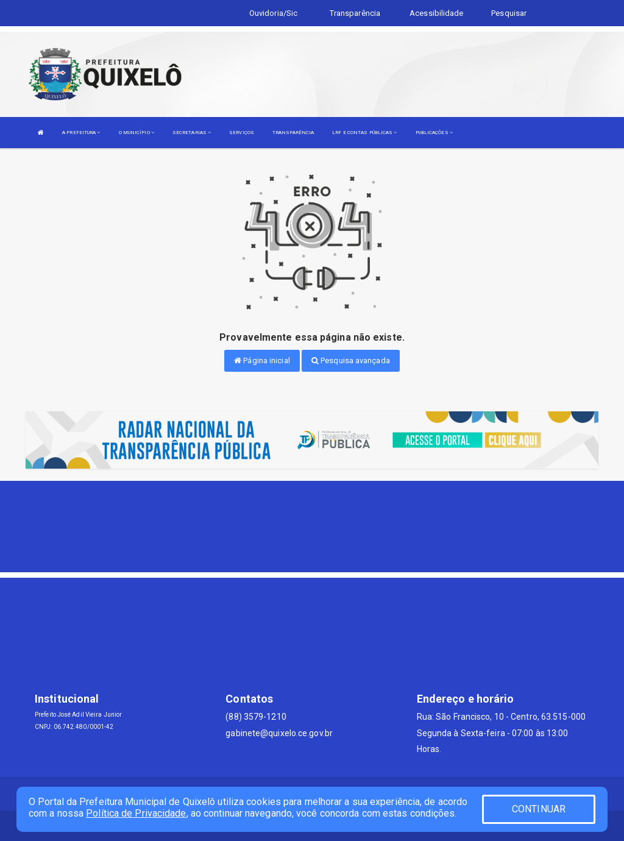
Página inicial (262, 360)
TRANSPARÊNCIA (293, 132)
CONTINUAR (539, 809)
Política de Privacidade (136, 813)
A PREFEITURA (81, 132)
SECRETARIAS (191, 132)
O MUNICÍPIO (136, 132)
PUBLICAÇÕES (434, 132)
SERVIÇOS (241, 132)
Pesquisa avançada (350, 360)
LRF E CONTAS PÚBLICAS (364, 132)
